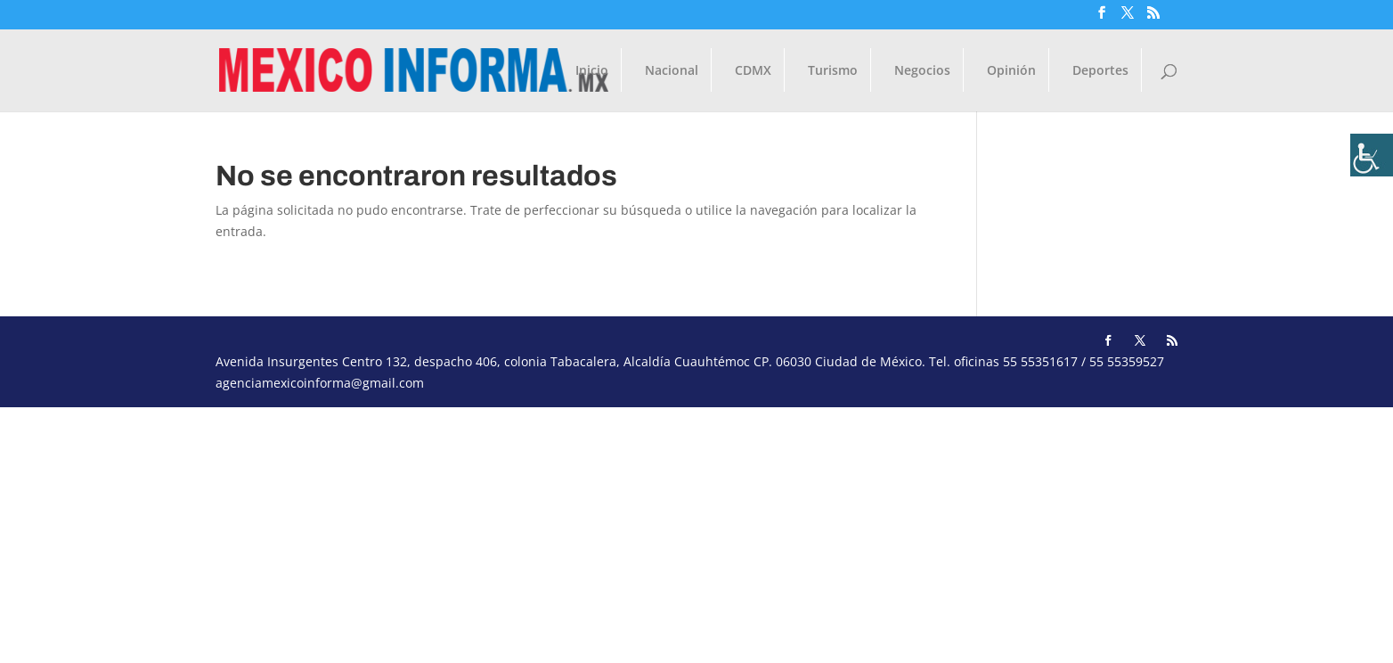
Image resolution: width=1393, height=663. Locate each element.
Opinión (1011, 71)
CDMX (753, 71)
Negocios (922, 71)
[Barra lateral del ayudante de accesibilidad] (1371, 155)
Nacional (671, 71)
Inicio (591, 71)
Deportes (1100, 71)
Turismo (833, 71)
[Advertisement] (534, 532)
